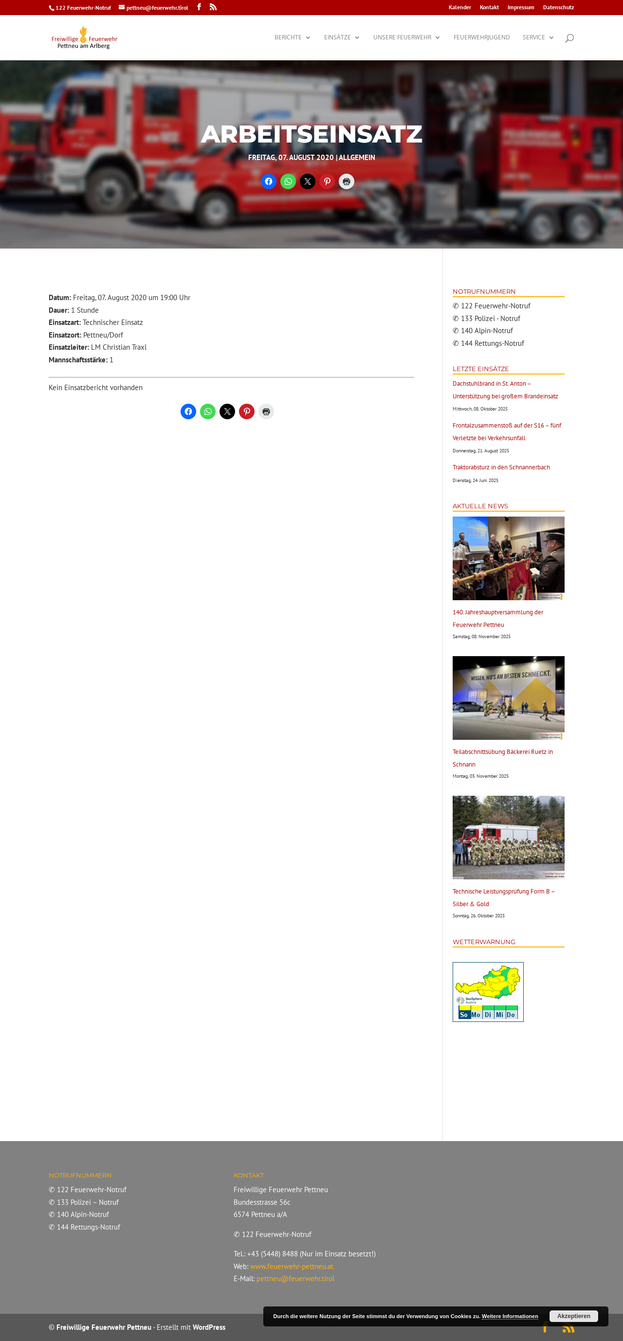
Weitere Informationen (510, 1316)
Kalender (460, 7)
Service (534, 37)
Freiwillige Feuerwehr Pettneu (103, 1327)
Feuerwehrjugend (482, 37)
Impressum (521, 7)
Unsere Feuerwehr (402, 37)
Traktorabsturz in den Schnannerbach (501, 467)
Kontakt (489, 7)
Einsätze (337, 37)
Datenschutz (558, 7)
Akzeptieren (573, 1316)
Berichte (288, 37)
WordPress (209, 1327)
